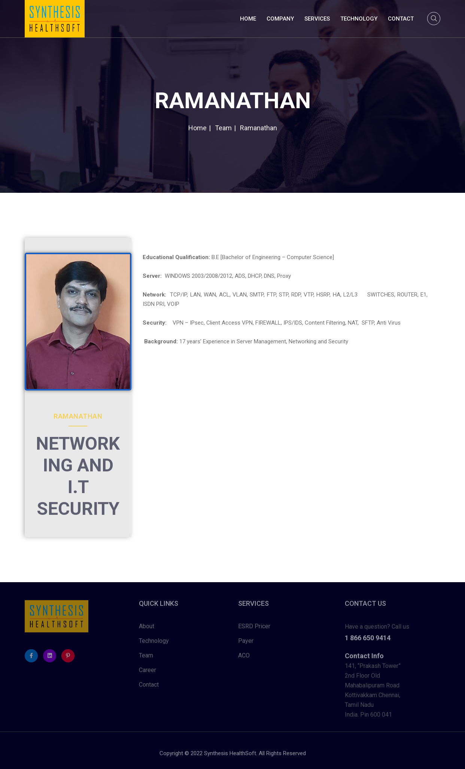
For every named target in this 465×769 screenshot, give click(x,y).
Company (280, 18)
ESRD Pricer (254, 628)
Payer (245, 642)
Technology (358, 18)
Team (146, 657)
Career (147, 671)
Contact (401, 18)
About (146, 628)
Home (248, 18)
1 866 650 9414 (367, 640)
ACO (244, 657)
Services (317, 18)
